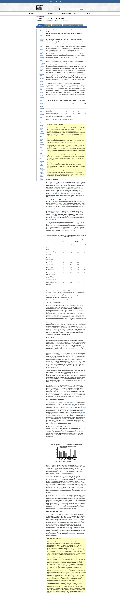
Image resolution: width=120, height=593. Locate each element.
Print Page (44, 26)
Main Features (41, 31)
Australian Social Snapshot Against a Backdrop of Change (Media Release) (42, 50)
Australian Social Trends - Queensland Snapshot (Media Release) (42, 102)
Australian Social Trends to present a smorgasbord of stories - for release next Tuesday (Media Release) (42, 65)
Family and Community (56, 29)
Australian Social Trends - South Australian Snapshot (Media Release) (42, 113)
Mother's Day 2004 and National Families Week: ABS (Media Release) (42, 175)
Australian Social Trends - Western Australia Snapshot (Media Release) (42, 126)
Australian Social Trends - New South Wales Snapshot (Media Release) (42, 79)
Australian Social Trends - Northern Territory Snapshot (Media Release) (42, 149)
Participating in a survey (69, 13)
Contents (41, 42)
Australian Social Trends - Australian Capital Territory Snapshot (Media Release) (42, 162)
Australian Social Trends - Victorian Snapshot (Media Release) (42, 91)
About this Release (42, 40)
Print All (50, 26)
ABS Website (69, 2)
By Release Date (40, 16)
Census (50, 13)
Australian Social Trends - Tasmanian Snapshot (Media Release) (42, 138)
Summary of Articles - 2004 (42, 36)
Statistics (31, 13)
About (88, 13)
